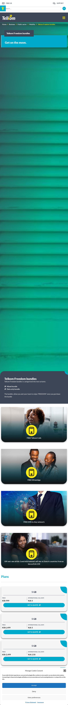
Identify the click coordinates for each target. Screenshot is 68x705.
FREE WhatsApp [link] (34, 480)
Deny (34, 691)
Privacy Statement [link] (30, 702)
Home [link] (4, 24)
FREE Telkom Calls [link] (34, 438)
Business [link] (12, 24)
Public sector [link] (22, 24)
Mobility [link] (32, 24)
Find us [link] (9, 3)
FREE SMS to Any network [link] (33, 522)
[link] (3, 8)
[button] (65, 671)
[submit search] (64, 8)
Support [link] (60, 3)
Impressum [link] (40, 702)
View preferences (34, 697)
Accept (34, 685)
